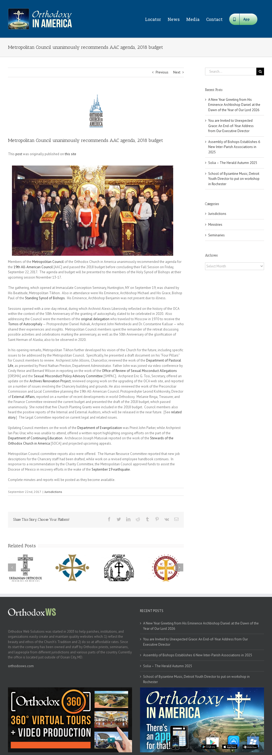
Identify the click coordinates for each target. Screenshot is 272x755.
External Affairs (23, 396)
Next (176, 72)
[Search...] (230, 71)
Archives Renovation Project (50, 381)
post (18, 154)
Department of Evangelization (99, 428)
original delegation (95, 319)
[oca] (96, 111)
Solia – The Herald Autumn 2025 (232, 162)
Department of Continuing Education (35, 438)
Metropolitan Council (48, 261)
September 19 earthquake (111, 469)
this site (70, 154)
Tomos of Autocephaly (25, 324)
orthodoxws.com (21, 666)
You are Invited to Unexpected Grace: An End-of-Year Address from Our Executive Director (231, 125)
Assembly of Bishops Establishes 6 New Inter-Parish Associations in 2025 (234, 147)
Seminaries (216, 235)
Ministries (215, 224)
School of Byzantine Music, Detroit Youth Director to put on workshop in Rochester (234, 178)
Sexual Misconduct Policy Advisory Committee (68, 376)
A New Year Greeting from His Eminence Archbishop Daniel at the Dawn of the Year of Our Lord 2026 (234, 104)
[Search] (260, 71)
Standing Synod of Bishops (45, 298)
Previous (162, 72)
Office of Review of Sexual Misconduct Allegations (139, 370)
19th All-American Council (33, 267)
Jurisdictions (53, 492)
